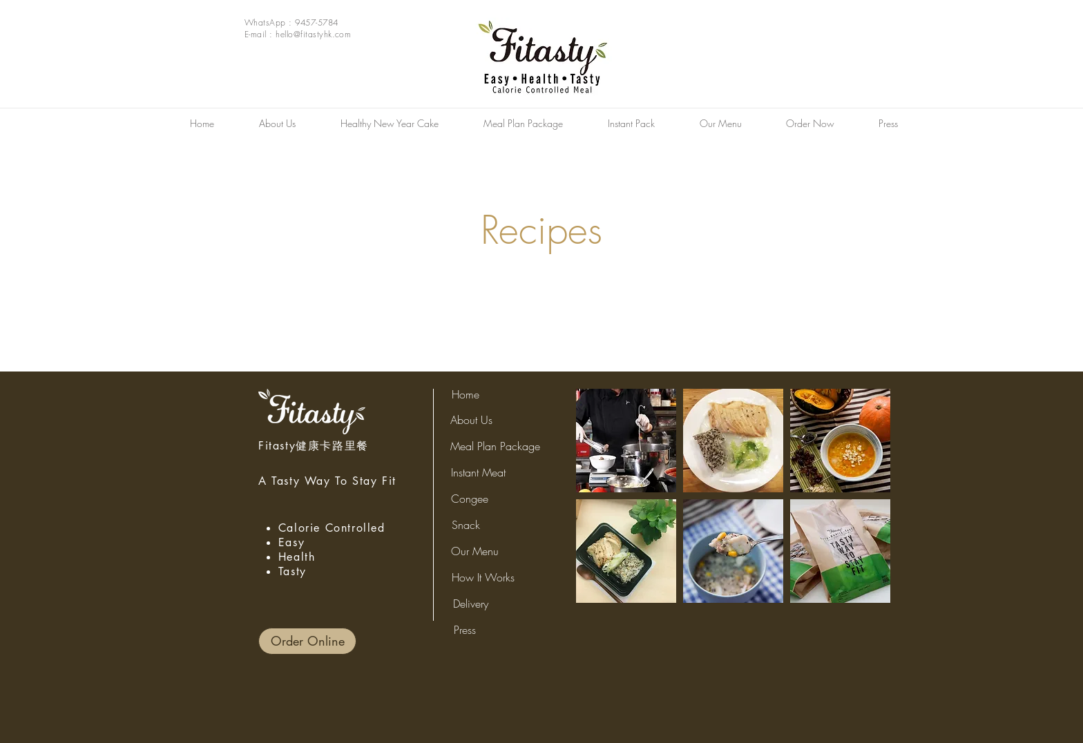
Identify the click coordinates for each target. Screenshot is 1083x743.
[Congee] (469, 498)
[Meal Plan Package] (495, 446)
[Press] (464, 630)
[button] (626, 440)
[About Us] (471, 420)
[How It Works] (483, 577)
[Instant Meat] (478, 472)
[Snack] (465, 525)
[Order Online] (307, 641)
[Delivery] (470, 603)
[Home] (465, 394)
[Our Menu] (474, 551)
